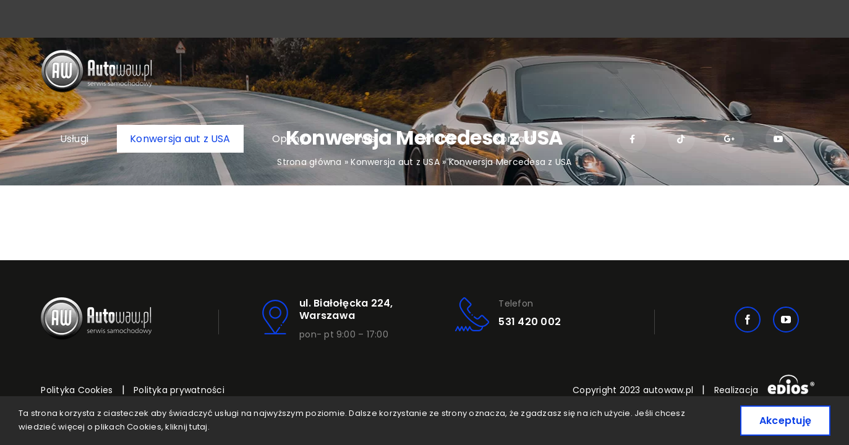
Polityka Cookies (77, 390)
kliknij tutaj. (187, 427)
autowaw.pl (668, 390)
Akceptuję (785, 420)
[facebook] (748, 320)
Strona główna (309, 162)
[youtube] (786, 320)
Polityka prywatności (179, 390)
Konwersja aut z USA (395, 162)
